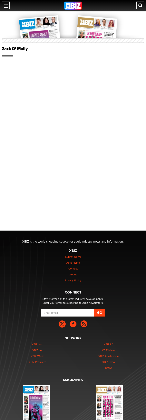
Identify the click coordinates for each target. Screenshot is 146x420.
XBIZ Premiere (37, 362)
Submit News (73, 257)
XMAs (108, 368)
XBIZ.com (37, 344)
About (73, 274)
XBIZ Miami (108, 350)
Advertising (73, 263)
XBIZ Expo (108, 362)
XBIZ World (37, 356)
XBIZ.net (37, 350)
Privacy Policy (73, 280)
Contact (73, 268)
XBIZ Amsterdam (108, 356)
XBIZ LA (108, 344)
